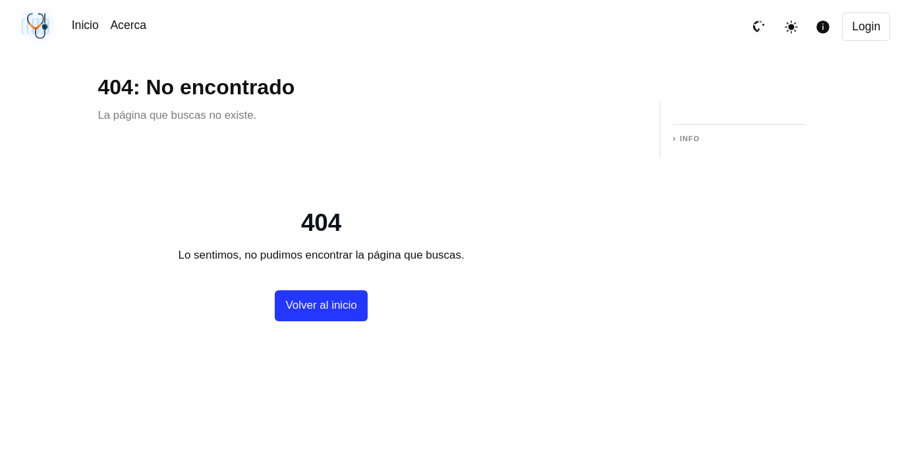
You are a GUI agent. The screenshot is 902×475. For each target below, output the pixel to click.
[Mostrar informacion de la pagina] (823, 27)
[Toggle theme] (791, 27)
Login (866, 26)
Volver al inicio (320, 305)
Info (690, 138)
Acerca (128, 25)
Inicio (85, 25)
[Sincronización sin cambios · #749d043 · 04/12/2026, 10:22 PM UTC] (36, 26)
